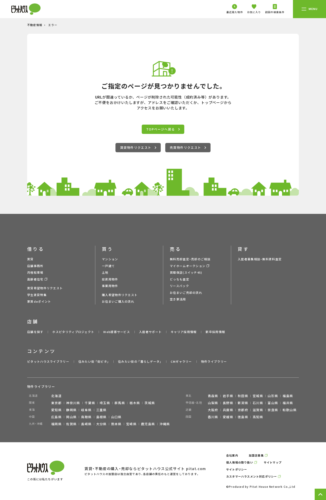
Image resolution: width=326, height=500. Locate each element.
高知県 (258, 417)
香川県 (213, 417)
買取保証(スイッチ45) (186, 272)
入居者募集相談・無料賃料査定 (260, 259)
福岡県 (56, 424)
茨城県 (149, 403)
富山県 (273, 403)
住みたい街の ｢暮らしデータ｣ (140, 361)
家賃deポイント (39, 301)
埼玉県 (105, 403)
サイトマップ (273, 462)
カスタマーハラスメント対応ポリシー (251, 476)
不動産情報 (34, 25)
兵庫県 (228, 410)
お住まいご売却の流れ (186, 292)
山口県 (116, 417)
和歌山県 (290, 410)
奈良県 (273, 410)
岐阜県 (86, 410)
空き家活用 (178, 299)
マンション (110, 259)
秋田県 (243, 396)
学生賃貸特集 (37, 295)
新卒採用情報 (215, 332)
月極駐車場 (35, 272)
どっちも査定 (179, 279)
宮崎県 (131, 424)
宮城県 (258, 396)
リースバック (179, 286)
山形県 (273, 396)
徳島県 (243, 417)
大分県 (101, 424)
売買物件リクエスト (188, 147)
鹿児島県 (148, 424)
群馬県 (120, 403)
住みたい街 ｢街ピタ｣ (93, 361)
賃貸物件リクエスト (138, 147)
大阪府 (213, 410)
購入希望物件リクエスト (119, 295)
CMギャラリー (181, 361)
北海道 (56, 396)
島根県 (101, 417)
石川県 (258, 403)
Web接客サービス (116, 332)
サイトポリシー (236, 469)
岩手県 (228, 396)
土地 (105, 272)
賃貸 (30, 259)
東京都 (56, 403)
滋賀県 (258, 410)
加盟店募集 (256, 455)
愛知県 (56, 410)
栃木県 (134, 403)
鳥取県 (86, 417)
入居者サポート (150, 332)
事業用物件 (110, 286)
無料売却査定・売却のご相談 (190, 259)
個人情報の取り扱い (239, 462)
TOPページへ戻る (163, 129)
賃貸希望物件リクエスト (45, 288)
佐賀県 (71, 424)
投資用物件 (110, 279)
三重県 (101, 410)
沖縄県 (165, 424)
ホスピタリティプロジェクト (73, 332)
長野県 (228, 403)
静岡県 (71, 410)
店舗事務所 (35, 266)
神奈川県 (73, 403)
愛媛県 (228, 417)
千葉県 (90, 403)
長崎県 (86, 424)
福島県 (288, 396)
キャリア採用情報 (184, 332)
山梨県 (213, 403)
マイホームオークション (187, 266)
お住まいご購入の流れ (118, 301)
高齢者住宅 (35, 279)
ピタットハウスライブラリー (48, 361)
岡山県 (71, 417)
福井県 (288, 403)
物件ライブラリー (214, 361)
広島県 (56, 417)
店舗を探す (35, 332)
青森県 (213, 396)
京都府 (243, 410)
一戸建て (108, 266)
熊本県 (116, 424)
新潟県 (243, 403)
